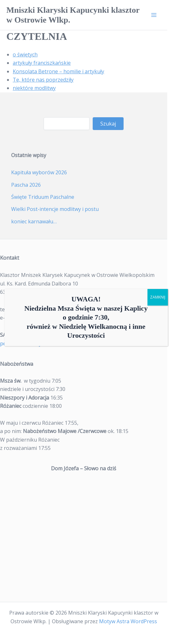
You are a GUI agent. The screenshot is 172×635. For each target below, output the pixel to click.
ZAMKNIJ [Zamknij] (157, 297)
